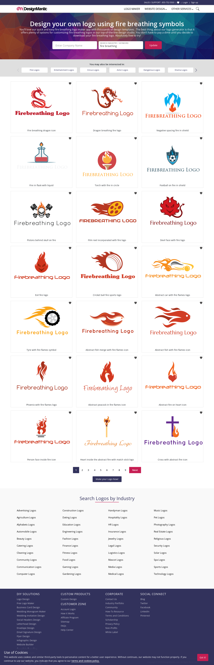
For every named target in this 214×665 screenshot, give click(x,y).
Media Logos (115, 566)
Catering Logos (25, 545)
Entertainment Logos (64, 69)
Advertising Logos (26, 509)
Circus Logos (93, 69)
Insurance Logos (117, 530)
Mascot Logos (115, 559)
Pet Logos (159, 516)
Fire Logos (34, 69)
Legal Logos (114, 545)
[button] (196, 69)
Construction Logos (73, 509)
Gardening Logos (72, 573)
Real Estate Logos (163, 530)
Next (135, 469)
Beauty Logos (24, 538)
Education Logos (71, 523)
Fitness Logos (70, 552)
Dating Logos (70, 516)
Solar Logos (160, 552)
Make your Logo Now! (107, 478)
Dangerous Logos (152, 69)
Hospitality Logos (117, 516)
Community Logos (27, 559)
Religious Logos (162, 538)
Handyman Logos (117, 509)
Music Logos (160, 509)
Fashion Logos (70, 538)
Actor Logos (122, 69)
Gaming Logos (70, 566)
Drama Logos (181, 69)
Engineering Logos (72, 530)
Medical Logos (116, 573)
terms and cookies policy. (85, 660)
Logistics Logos (116, 552)
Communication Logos (29, 566)
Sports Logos (161, 566)
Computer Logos (26, 573)
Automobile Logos (27, 530)
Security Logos (162, 545)
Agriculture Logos (26, 516)
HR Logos (113, 523)
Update (153, 45)
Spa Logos (159, 559)
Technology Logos (163, 573)
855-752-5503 (168, 2)
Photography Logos (164, 523)
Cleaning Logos (25, 552)
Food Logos (69, 559)
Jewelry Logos (115, 538)
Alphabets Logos (26, 523)
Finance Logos (70, 545)
